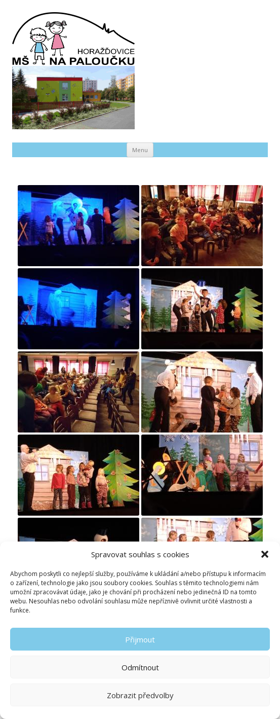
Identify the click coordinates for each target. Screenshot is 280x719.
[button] (265, 554)
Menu (140, 150)
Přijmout (140, 639)
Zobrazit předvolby (140, 695)
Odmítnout (140, 667)
